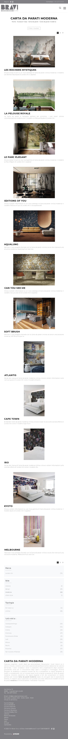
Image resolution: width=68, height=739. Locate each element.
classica (33, 586)
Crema (33, 630)
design (33, 589)
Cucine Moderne (9, 705)
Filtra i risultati (34, 28)
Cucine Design (9, 703)
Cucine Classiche (9, 706)
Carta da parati (33, 22)
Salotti (6, 717)
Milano (33, 642)
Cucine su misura (10, 708)
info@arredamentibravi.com (18, 696)
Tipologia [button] (9, 603)
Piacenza (33, 649)
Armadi (6, 723)
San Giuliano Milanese (33, 652)
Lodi (33, 639)
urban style (33, 595)
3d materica (33, 608)
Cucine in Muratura (10, 710)
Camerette (7, 725)
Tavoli (6, 719)
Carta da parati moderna (48, 22)
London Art (33, 573)
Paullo (33, 645)
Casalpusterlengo (33, 624)
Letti (5, 721)
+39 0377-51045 (59, 2)
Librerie (6, 714)
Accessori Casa (22, 22)
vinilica (33, 611)
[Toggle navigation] (64, 8)
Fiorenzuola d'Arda (33, 636)
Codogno (33, 627)
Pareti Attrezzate (9, 715)
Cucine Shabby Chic (10, 712)
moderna (33, 592)
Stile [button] (7, 581)
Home (14, 22)
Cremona (33, 633)
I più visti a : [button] (10, 618)
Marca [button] (8, 568)
